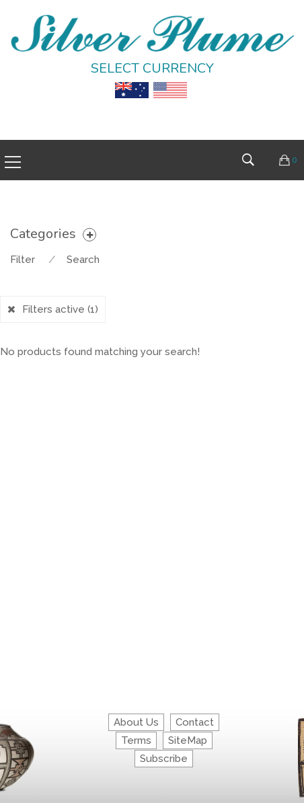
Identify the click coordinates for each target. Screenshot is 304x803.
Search (83, 260)
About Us (136, 722)
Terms (136, 740)
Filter (22, 260)
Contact (195, 722)
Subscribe (164, 759)
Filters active (60, 309)
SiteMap (187, 740)
